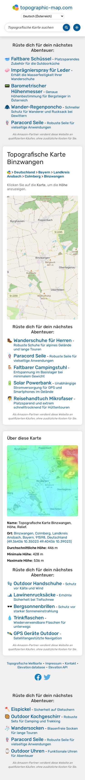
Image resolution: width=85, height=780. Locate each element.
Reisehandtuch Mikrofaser (43, 398)
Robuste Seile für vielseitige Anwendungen (42, 125)
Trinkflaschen (29, 617)
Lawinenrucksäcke (35, 595)
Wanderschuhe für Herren (43, 340)
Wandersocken (27, 728)
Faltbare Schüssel (31, 59)
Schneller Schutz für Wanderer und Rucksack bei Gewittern (45, 111)
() (39, 537)
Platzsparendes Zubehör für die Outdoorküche (45, 61)
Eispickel (21, 709)
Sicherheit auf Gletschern (54, 710)
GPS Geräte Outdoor (36, 633)
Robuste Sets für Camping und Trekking (44, 719)
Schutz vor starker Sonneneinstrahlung (44, 609)
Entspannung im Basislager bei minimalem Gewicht (38, 374)
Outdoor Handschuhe (38, 583)
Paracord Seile (27, 122)
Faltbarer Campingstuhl (40, 367)
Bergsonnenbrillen (34, 606)
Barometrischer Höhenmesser (28, 88)
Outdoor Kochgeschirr (35, 716)
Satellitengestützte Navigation (38, 638)
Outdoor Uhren (27, 751)
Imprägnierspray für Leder (40, 70)
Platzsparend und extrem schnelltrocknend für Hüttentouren (42, 405)
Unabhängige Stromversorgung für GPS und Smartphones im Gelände (45, 387)
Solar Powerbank (32, 383)
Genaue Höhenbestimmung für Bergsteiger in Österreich (40, 96)
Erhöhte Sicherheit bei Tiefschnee (43, 597)
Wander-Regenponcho (36, 107)
